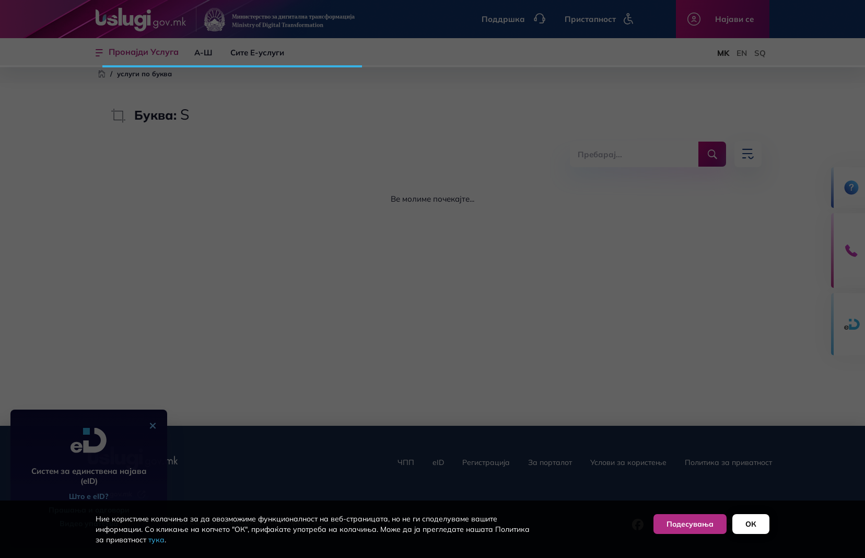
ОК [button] (750, 524)
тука (156, 539)
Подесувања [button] (690, 524)
